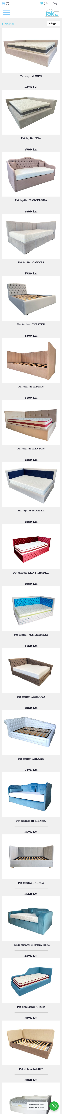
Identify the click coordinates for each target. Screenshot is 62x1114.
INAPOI (8, 24)
